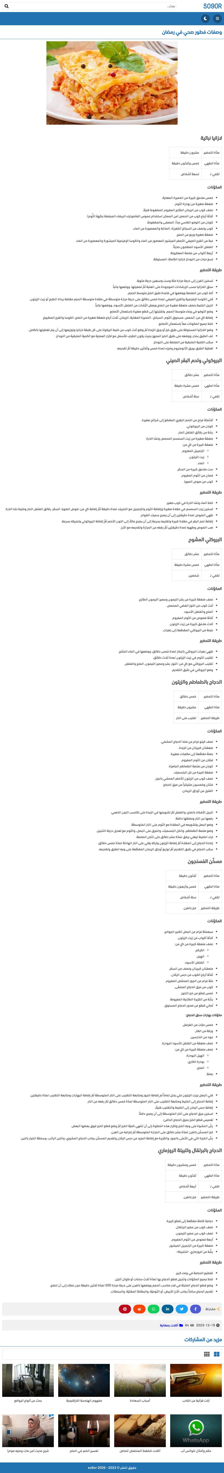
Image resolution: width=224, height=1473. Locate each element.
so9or (212, 6)
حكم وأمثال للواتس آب (196, 1451)
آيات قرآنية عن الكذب (196, 1400)
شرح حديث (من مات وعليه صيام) (28, 1451)
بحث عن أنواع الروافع (28, 1400)
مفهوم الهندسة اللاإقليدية (84, 1400)
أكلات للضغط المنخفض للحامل (140, 1451)
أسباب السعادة (140, 1400)
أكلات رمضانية (169, 1325)
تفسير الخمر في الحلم (84, 1451)
